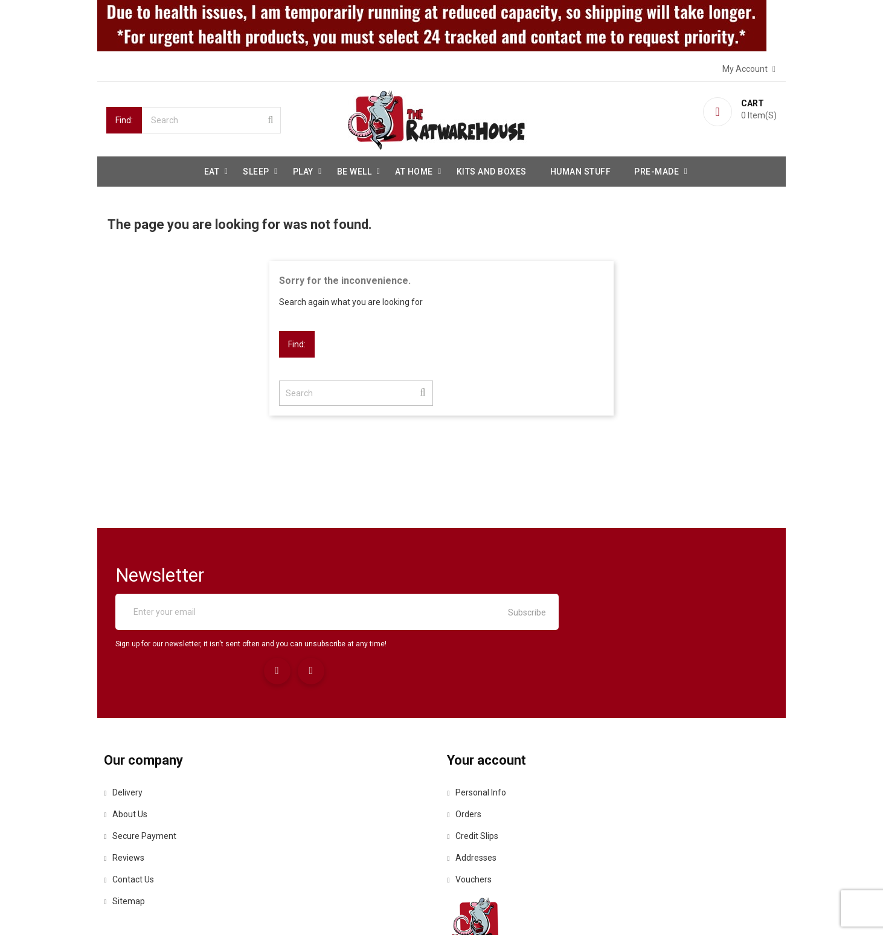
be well (354, 169)
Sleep (256, 169)
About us (128, 757)
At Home (414, 169)
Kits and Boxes (492, 169)
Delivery (125, 736)
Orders (468, 757)
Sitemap (126, 844)
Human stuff (580, 169)
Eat (212, 169)
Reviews (126, 801)
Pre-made (656, 169)
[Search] (211, 117)
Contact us (131, 822)
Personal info (480, 736)
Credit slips (476, 779)
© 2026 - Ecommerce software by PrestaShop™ (198, 911)
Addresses (475, 801)
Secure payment (142, 779)
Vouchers (473, 822)
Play (303, 169)
